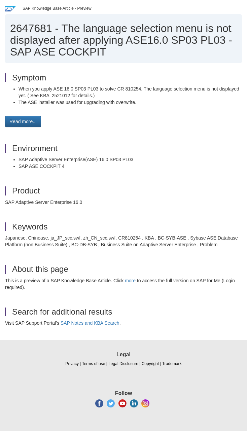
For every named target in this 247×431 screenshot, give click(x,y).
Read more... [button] (23, 121)
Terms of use (93, 363)
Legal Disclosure (123, 363)
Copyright (150, 363)
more (130, 280)
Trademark (172, 363)
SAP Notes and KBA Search (90, 323)
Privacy (72, 363)
